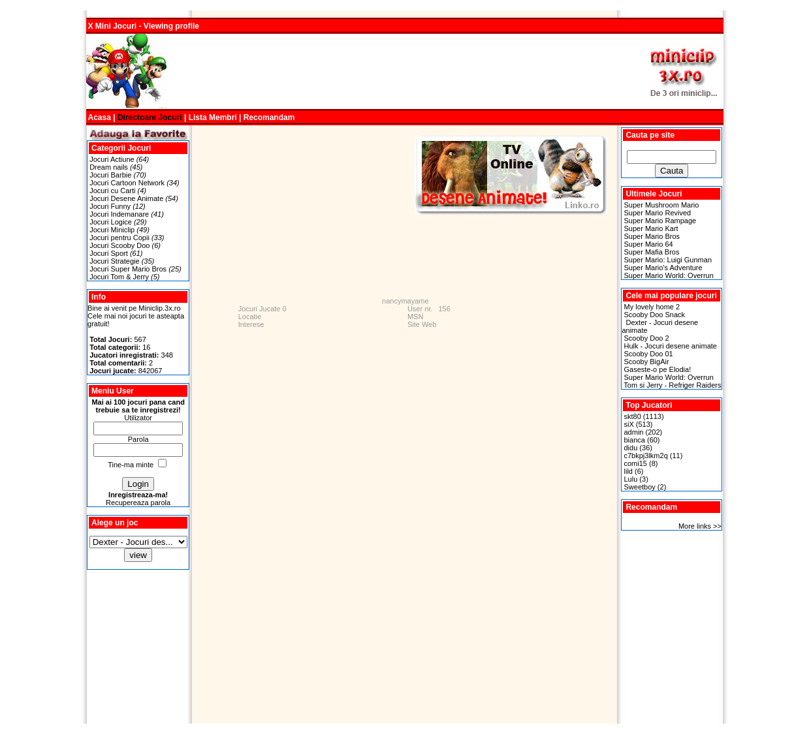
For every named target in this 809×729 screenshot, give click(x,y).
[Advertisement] (404, 71)
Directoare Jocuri (150, 117)
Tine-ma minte (130, 465)
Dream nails (108, 167)
